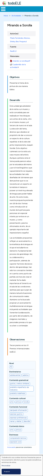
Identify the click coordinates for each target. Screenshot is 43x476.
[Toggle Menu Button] (3, 9)
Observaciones (17, 339)
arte (11, 402)
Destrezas (13, 435)
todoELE (14, 3)
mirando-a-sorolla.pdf (21, 61)
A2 (11, 367)
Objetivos (14, 77)
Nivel (11, 363)
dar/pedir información (18, 410)
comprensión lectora (18, 438)
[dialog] (21, 465)
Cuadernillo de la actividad (18, 65)
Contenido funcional (18, 407)
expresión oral (15, 442)
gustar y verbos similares (19, 384)
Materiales (14, 56)
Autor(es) (14, 34)
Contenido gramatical (18, 380)
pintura (18, 402)
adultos (26, 375)
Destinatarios (15, 372)
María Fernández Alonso (20, 38)
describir (27, 421)
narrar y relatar (15, 421)
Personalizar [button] (6, 466)
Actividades (16, 16)
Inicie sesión (11, 447)
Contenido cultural (17, 398)
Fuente (13, 47)
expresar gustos (16, 414)
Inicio (6, 16)
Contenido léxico (16, 426)
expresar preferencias (18, 418)
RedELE (13, 51)
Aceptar (7, 472)
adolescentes (15, 375)
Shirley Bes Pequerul (18, 41)
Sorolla (26, 402)
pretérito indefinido (17, 393)
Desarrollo (15, 100)
